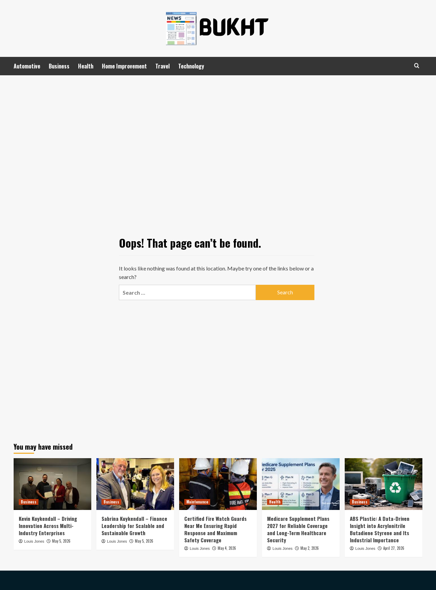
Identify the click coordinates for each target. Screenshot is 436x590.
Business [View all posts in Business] (28, 501)
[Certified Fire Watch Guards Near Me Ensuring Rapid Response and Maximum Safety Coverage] (218, 484)
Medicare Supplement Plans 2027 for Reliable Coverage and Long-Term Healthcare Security (298, 529)
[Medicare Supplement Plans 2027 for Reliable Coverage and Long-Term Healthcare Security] (301, 484)
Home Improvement (124, 66)
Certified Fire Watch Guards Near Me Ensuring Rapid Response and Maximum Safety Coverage (215, 529)
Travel (162, 66)
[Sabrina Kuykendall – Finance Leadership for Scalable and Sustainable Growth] (135, 484)
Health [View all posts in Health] (274, 501)
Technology (191, 66)
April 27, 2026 (393, 548)
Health (85, 66)
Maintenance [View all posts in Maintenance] (197, 501)
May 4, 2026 (227, 548)
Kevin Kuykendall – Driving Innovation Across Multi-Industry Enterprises (48, 526)
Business (59, 66)
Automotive (27, 66)
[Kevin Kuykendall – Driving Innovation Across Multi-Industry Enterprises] (52, 484)
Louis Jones (34, 541)
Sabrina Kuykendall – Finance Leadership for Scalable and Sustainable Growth (134, 526)
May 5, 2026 (61, 541)
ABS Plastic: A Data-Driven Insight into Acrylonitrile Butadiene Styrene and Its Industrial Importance (379, 529)
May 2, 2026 (309, 548)
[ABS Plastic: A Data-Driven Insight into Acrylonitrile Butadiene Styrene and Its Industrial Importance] (383, 484)
